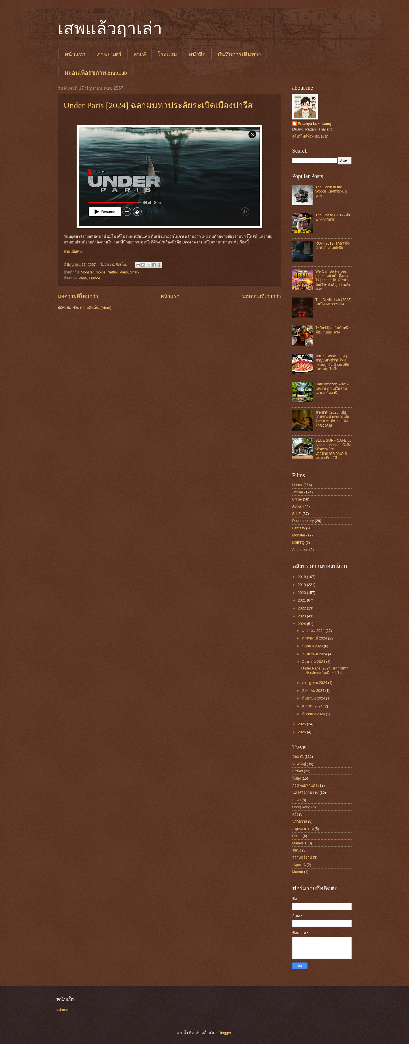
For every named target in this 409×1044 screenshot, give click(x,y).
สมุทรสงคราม (303, 829)
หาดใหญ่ (299, 764)
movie (100, 272)
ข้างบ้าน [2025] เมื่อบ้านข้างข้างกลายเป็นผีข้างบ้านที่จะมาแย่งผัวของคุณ (332, 418)
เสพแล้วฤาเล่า (110, 28)
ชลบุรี (296, 850)
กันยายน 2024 (314, 698)
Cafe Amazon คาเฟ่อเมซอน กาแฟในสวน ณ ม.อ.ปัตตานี (332, 388)
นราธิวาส (299, 821)
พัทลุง (296, 778)
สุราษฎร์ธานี (302, 857)
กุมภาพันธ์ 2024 (315, 638)
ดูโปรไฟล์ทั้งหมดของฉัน (311, 136)
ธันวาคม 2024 (314, 714)
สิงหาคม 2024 (313, 690)
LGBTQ (298, 542)
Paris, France (89, 278)
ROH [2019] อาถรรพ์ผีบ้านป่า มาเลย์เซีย (333, 245)
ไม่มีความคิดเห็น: (114, 264)
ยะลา (296, 800)
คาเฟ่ (139, 54)
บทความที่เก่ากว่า (261, 296)
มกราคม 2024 (314, 630)
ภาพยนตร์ (109, 54)
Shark (135, 272)
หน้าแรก (74, 54)
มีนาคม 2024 (313, 646)
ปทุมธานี (299, 865)
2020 (302, 593)
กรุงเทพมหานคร (304, 785)
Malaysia (299, 843)
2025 (302, 724)
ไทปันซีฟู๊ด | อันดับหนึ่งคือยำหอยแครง (332, 330)
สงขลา (297, 771)
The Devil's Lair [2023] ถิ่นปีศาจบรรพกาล (333, 302)
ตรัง (295, 814)
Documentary (303, 521)
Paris (124, 272)
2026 (302, 732)
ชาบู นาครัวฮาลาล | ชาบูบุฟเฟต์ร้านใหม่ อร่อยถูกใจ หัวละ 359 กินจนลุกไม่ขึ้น (332, 362)
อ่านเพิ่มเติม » (74, 251)
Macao (297, 872)
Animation (300, 549)
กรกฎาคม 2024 (315, 683)
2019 (302, 585)
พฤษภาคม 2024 (315, 654)
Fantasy (298, 528)
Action (297, 506)
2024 (302, 624)
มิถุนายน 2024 (314, 662)
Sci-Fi (297, 514)
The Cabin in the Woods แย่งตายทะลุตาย (331, 191)
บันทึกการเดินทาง (239, 54)
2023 (302, 616)
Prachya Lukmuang (315, 123)
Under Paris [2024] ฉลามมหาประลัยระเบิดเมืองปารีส (158, 105)
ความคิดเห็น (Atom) (95, 307)
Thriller (297, 492)
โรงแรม (167, 54)
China (297, 836)
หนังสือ (197, 54)
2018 (302, 577)
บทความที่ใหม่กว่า (78, 296)
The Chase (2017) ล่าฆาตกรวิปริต (332, 217)
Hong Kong (301, 807)
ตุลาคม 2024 (313, 706)
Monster (87, 272)
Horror (297, 485)
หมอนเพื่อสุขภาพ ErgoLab (95, 73)
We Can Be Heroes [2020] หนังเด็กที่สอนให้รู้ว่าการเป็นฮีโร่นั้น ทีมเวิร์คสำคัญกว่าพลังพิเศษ (332, 280)
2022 (302, 608)
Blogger (225, 1033)
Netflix (112, 272)
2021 (302, 600)
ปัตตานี (298, 756)
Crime (297, 499)
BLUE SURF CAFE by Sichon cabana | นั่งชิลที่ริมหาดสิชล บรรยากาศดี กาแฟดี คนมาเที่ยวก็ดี (333, 449)
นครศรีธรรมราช (305, 792)
